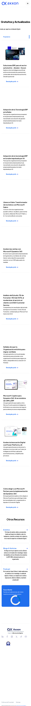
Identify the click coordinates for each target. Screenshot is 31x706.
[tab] (16, 37)
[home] (9, 3)
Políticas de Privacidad (8, 702)
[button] (27, 3)
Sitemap (18, 702)
